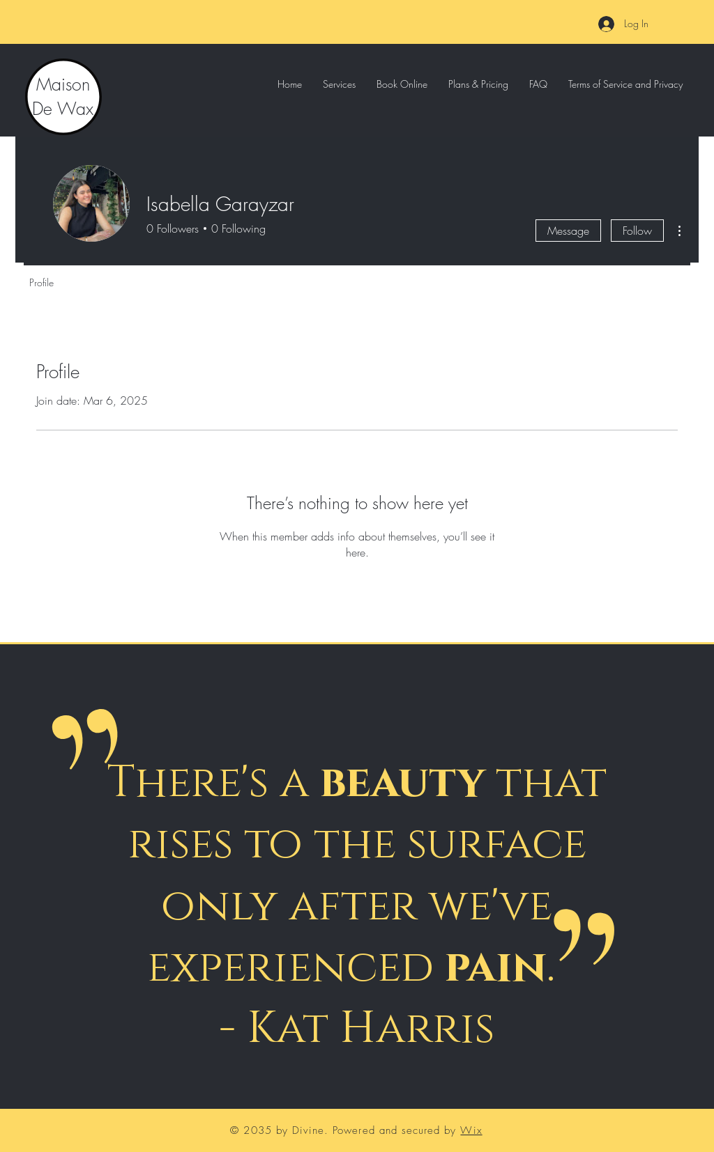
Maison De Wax (62, 96)
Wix (471, 1130)
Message (568, 230)
